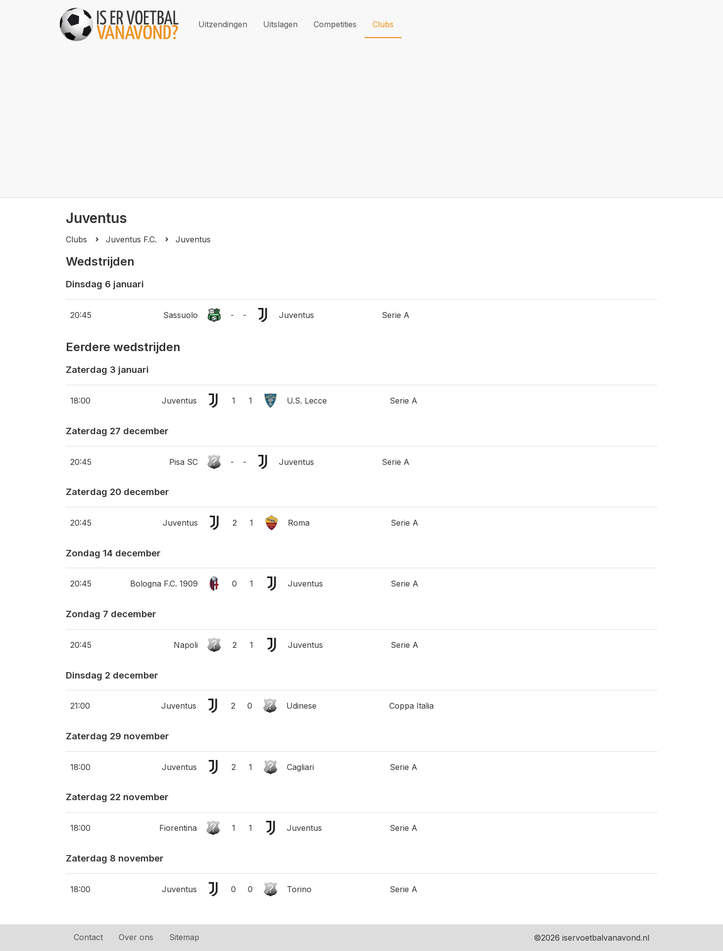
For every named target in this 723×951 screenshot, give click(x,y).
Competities (335, 24)
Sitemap (184, 937)
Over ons (136, 937)
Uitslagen (280, 24)
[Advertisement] (361, 123)
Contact (88, 937)
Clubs (383, 24)
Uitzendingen (222, 24)
